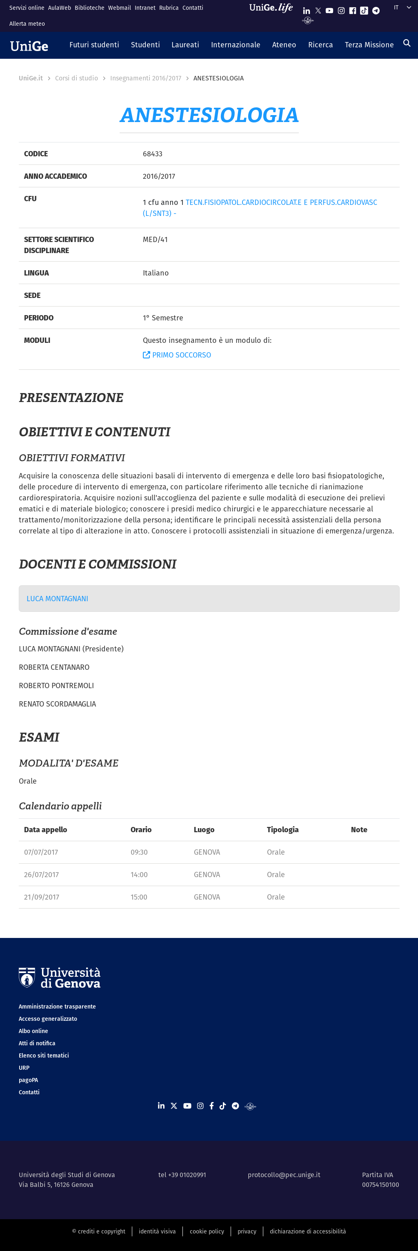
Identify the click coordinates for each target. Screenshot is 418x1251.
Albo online (33, 1031)
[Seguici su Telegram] (375, 8)
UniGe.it (31, 78)
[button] (94, 45)
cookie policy (207, 1231)
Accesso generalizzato (48, 1019)
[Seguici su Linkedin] (306, 8)
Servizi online (26, 8)
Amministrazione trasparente (57, 1006)
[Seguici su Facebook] (352, 8)
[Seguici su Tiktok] (364, 8)
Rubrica (169, 8)
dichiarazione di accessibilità (308, 1231)
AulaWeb (59, 8)
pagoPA (28, 1080)
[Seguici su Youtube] (329, 8)
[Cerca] (407, 43)
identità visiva (157, 1231)
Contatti (192, 8)
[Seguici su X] (318, 8)
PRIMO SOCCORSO (177, 355)
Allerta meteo (27, 24)
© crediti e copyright (98, 1231)
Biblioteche (89, 8)
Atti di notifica (37, 1043)
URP (24, 1068)
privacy (247, 1231)
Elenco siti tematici (44, 1055)
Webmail (119, 8)
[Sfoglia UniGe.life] (273, 15)
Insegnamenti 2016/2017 (145, 78)
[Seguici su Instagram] (341, 8)
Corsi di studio (76, 78)
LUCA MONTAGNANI (57, 598)
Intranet (145, 8)
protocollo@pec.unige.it (284, 1175)
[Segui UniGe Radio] (308, 19)
